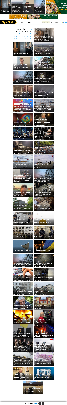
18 (27, 36)
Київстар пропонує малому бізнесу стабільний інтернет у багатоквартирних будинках (43, 377)
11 (27, 35)
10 (24, 35)
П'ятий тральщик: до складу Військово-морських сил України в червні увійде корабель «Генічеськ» (42, 165)
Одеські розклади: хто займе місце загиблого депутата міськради (5, 11)
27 (13, 40)
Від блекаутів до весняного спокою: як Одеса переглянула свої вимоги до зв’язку (43, 321)
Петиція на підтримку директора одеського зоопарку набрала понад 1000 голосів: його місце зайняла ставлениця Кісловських (43, 222)
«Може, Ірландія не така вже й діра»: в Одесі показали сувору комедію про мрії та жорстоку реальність (21, 348)
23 (22, 38)
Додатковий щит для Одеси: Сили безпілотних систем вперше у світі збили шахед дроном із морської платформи (43, 95)
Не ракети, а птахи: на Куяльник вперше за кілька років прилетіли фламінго (22, 166)
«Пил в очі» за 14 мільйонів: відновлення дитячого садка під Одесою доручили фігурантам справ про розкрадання (43, 292)
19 (30, 36)
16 (22, 36)
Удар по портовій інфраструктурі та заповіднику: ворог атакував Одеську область (42, 194)
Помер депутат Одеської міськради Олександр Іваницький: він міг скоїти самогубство (20, 67)
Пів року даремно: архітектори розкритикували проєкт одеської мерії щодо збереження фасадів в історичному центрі (42, 109)
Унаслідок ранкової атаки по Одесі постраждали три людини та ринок (22, 251)
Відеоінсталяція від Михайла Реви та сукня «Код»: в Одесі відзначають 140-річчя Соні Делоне (22, 123)
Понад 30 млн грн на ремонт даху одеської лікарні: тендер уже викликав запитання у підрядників (43, 306)
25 (27, 38)
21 (16, 38)
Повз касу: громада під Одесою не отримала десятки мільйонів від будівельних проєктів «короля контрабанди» (43, 52)
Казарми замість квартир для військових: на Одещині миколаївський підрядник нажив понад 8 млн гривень (21, 208)
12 (30, 35)
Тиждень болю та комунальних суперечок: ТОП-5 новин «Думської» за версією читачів (38, 10)
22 (19, 38)
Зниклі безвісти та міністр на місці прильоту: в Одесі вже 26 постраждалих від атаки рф (22, 236)
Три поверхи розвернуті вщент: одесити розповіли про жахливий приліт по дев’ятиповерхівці (43, 278)
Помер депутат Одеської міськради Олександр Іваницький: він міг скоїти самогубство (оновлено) (27, 9)
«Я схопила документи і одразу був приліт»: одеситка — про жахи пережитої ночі (22, 264)
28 (16, 40)
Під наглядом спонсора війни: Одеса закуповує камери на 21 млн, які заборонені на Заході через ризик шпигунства (42, 347)
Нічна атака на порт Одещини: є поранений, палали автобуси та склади (21, 152)
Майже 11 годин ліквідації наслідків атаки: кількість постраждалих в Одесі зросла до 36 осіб (43, 180)
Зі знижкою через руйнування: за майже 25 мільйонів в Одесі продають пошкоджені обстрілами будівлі (43, 67)
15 (19, 36)
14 (16, 36)
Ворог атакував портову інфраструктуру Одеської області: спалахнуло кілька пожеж (43, 335)
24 (24, 38)
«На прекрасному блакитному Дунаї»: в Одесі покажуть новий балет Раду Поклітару (21, 137)
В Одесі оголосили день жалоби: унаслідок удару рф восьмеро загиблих (43, 250)
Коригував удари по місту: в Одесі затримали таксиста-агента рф (43, 237)
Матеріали (21, 22)
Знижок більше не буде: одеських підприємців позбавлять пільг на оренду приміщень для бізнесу (22, 278)
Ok (39, 403)
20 (13, 38)
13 (13, 36)
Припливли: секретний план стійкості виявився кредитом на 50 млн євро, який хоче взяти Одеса (42, 363)
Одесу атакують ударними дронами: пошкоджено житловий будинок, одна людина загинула (22, 292)
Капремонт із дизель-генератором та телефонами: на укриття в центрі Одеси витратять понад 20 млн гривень (43, 38)
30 (22, 40)
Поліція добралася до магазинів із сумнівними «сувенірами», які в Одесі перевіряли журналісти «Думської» (33, 391)
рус (52, 22)
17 (24, 36)
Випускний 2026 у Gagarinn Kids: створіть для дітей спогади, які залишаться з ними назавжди (22, 109)
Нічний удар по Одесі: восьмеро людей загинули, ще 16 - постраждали (43, 264)
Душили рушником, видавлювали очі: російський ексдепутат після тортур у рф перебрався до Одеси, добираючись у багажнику (22, 95)
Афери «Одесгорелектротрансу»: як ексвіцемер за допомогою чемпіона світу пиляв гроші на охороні (22, 377)
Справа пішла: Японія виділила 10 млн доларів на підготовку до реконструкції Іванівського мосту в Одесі (22, 363)
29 (19, 40)
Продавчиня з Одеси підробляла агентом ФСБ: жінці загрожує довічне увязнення (22, 194)
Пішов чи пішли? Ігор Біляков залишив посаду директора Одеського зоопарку (21, 307)
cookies (35, 403)
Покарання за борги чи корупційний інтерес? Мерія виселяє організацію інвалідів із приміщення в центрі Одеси (42, 208)
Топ (36, 22)
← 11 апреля (6, 397)
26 (30, 38)
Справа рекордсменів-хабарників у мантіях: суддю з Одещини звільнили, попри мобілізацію (22, 335)
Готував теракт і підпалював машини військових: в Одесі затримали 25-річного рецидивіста (22, 321)
